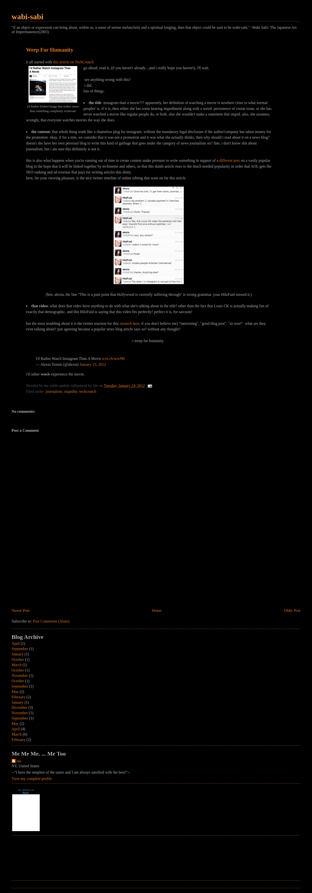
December (20, 707)
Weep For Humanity (49, 50)
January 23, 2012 (92, 364)
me (19, 761)
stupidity (70, 391)
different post (229, 160)
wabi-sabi (27, 16)
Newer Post (20, 610)
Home (157, 610)
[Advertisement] (48, 573)
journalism (54, 391)
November (20, 675)
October (18, 659)
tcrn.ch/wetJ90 (113, 358)
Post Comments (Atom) (51, 621)
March (17, 665)
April (16, 643)
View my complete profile (32, 779)
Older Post (292, 610)
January (18, 654)
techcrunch (87, 391)
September (20, 649)
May (15, 692)
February (19, 697)
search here (130, 323)
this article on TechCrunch (73, 62)
